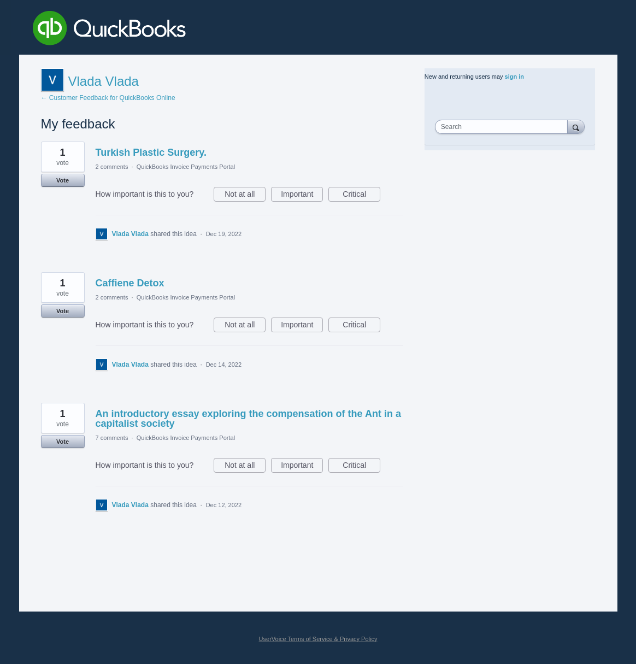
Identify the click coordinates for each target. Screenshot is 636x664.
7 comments (112, 437)
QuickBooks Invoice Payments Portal (186, 166)
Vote (62, 180)
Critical (361, 196)
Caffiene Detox (130, 283)
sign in (514, 76)
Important (302, 196)
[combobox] (503, 127)
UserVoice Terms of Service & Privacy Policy (318, 639)
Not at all (245, 196)
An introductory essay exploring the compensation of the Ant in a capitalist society (248, 418)
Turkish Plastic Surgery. (151, 152)
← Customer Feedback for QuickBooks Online (108, 98)
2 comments (112, 166)
